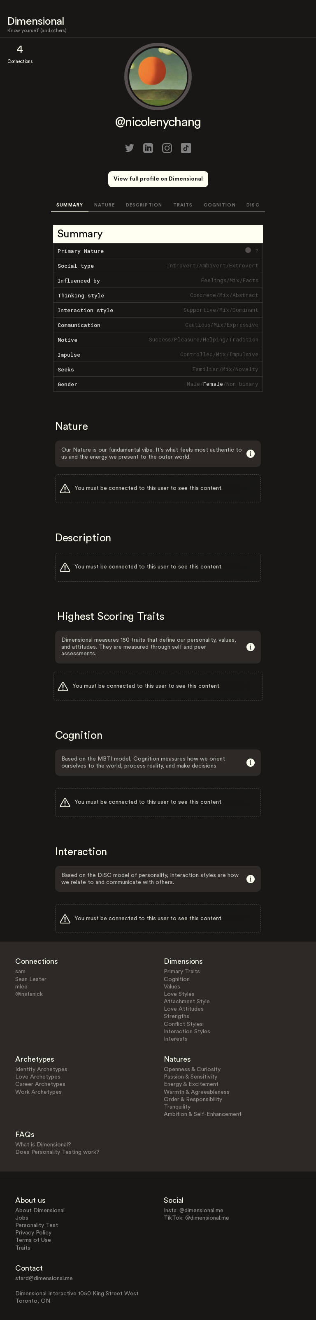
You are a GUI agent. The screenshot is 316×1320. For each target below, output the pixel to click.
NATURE (104, 205)
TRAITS (183, 205)
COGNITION (220, 205)
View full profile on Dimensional (158, 179)
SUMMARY (69, 205)
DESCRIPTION (144, 205)
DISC (252, 205)
